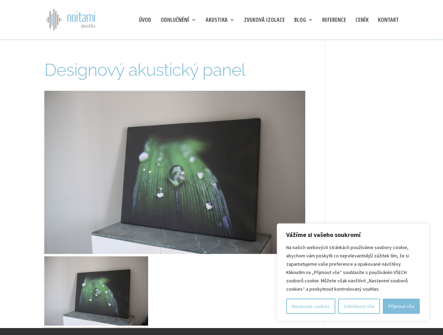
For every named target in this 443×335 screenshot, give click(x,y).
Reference (334, 20)
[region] (353, 272)
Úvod (145, 20)
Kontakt (388, 20)
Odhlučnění (175, 20)
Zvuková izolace (264, 20)
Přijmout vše (401, 306)
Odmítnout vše (359, 306)
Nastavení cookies (311, 306)
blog (300, 20)
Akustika (217, 20)
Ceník (362, 20)
